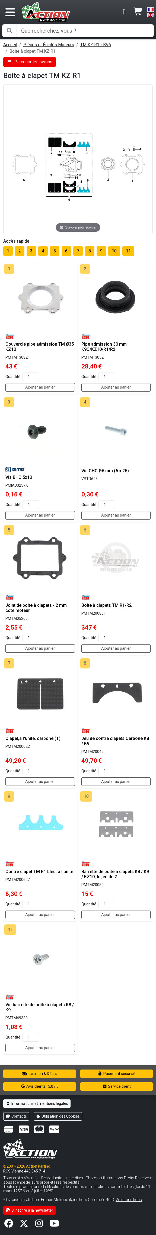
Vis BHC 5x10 (18, 477)
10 (114, 251)
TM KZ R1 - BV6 (95, 44)
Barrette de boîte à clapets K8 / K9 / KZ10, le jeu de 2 (115, 874)
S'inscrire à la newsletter (29, 1210)
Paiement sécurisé (116, 1073)
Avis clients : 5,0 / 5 (40, 1086)
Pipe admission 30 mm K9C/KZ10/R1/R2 (104, 347)
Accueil (10, 44)
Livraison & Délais (39, 1073)
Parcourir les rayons (29, 61)
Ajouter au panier (40, 387)
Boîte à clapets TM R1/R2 (106, 605)
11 (128, 251)
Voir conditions (129, 1200)
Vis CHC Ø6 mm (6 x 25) (105, 470)
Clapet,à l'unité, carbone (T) (33, 738)
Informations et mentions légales (37, 1103)
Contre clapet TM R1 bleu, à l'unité (39, 871)
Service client (116, 1086)
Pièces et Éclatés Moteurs (48, 44)
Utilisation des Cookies (58, 1116)
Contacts (16, 1116)
